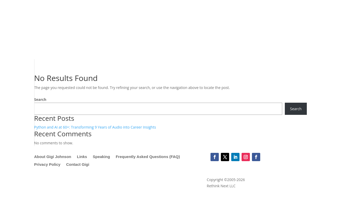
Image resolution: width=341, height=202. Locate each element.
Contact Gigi (77, 165)
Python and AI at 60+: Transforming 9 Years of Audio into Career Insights (95, 127)
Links (82, 157)
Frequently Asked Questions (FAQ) (148, 157)
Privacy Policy (47, 165)
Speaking (101, 157)
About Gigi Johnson (52, 157)
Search (40, 99)
